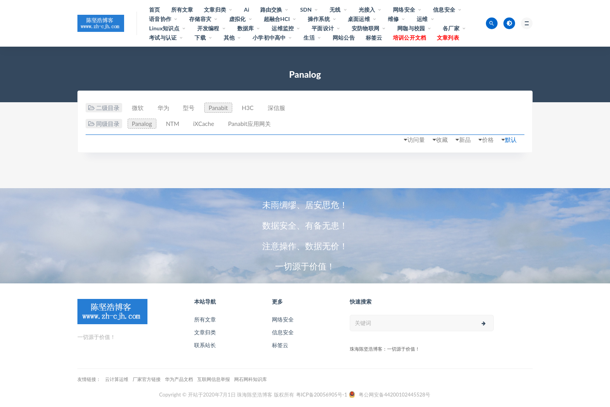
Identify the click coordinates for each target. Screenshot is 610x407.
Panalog (142, 123)
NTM (172, 123)
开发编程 (208, 28)
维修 (393, 19)
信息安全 (444, 9)
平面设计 (323, 28)
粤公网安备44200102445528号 (394, 394)
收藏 (442, 139)
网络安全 (404, 9)
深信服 (276, 107)
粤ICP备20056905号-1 (321, 394)
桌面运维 (359, 19)
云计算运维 (116, 379)
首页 (154, 9)
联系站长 (205, 345)
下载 (200, 37)
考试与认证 (163, 37)
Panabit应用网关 (249, 123)
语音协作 (160, 19)
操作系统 (319, 19)
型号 (189, 107)
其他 (229, 37)
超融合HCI (277, 19)
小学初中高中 (269, 37)
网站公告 (344, 37)
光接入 (367, 9)
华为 (163, 107)
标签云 (374, 37)
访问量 (416, 139)
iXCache (203, 123)
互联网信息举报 (213, 379)
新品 (465, 139)
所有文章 (182, 9)
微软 (138, 107)
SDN (306, 9)
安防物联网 (365, 28)
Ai (246, 9)
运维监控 (283, 28)
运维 (422, 19)
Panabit (218, 107)
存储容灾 (200, 19)
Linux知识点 (164, 28)
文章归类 (215, 9)
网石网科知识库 (250, 379)
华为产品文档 (179, 379)
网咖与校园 (411, 28)
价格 (488, 139)
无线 (335, 9)
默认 (511, 139)
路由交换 (271, 9)
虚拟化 (237, 19)
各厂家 (451, 28)
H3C (248, 107)
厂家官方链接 (147, 379)
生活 (308, 37)
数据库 (245, 28)
